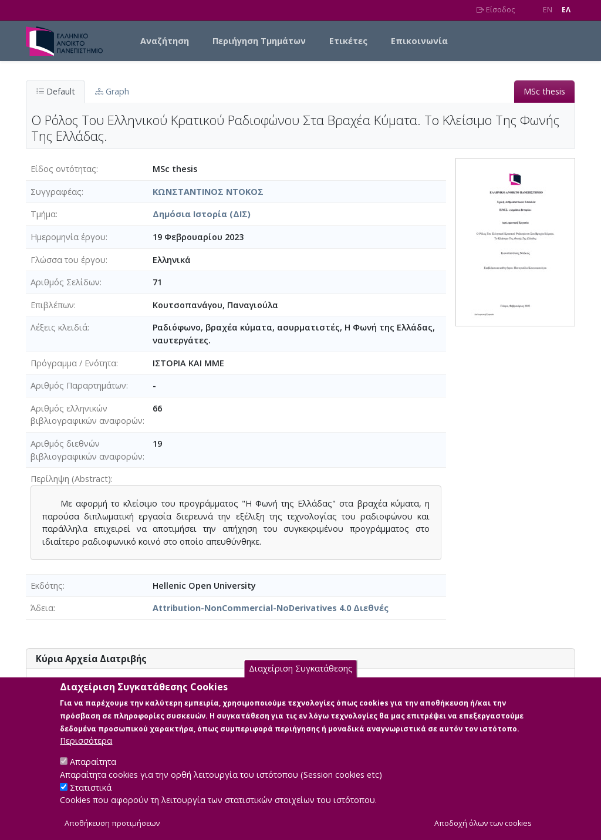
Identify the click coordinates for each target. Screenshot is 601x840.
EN (547, 10)
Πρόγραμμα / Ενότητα (73, 363)
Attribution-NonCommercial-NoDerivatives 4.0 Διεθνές (271, 607)
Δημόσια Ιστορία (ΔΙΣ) (202, 214)
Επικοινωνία (419, 40)
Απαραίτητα (93, 774)
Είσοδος (496, 10)
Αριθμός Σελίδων (65, 282)
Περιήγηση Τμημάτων (259, 40)
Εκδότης (47, 585)
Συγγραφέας (56, 191)
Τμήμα (43, 214)
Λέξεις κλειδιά (59, 327)
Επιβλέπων (52, 305)
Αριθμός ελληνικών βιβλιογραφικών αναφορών (87, 415)
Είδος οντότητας (63, 168)
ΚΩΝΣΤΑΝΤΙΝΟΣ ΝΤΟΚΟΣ (208, 191)
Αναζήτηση (164, 40)
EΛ (566, 10)
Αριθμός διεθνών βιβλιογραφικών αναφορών (87, 450)
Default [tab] (55, 91)
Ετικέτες (348, 40)
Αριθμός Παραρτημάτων (78, 385)
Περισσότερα (86, 752)
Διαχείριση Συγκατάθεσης (301, 680)
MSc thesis (544, 91)
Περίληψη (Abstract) (71, 478)
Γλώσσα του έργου (68, 259)
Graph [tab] (112, 91)
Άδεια (42, 607)
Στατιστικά (91, 799)
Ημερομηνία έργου (68, 236)
